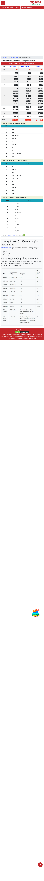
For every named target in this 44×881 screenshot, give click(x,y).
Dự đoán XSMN (11, 235)
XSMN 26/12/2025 (29, 64)
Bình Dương (25, 66)
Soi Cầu (23, 7)
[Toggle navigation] (3, 3)
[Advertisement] (22, 31)
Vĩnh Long (12, 66)
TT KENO (17, 7)
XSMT (11, 7)
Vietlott (41, 336)
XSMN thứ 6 (18, 64)
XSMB (2, 7)
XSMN (7, 7)
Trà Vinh (37, 66)
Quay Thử (29, 7)
